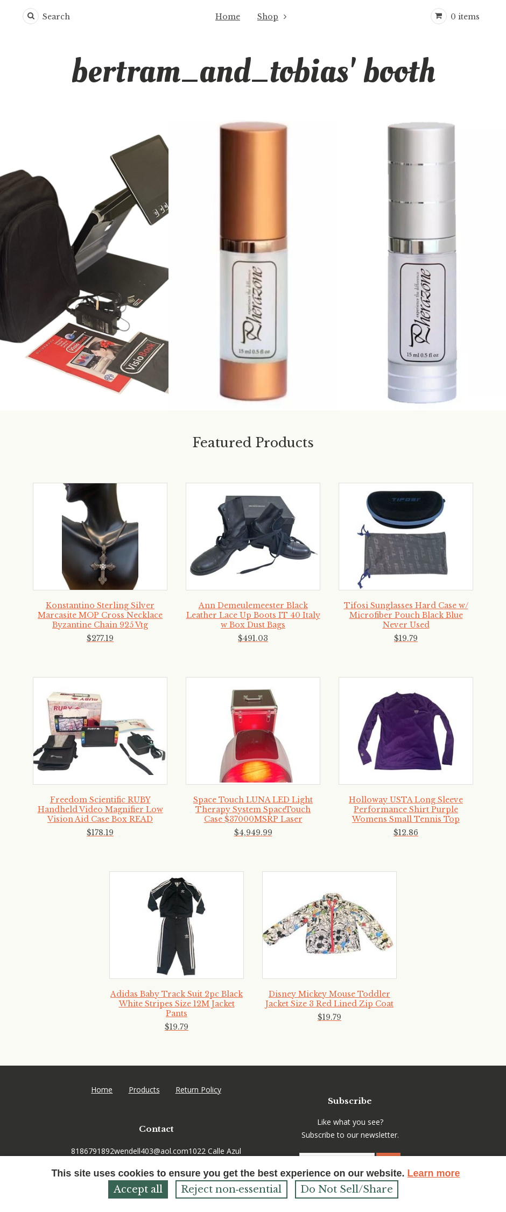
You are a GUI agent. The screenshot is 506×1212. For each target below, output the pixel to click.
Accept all (138, 1189)
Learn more (433, 1173)
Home (227, 17)
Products (144, 1089)
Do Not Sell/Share (346, 1189)
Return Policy (198, 1089)
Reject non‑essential (231, 1189)
